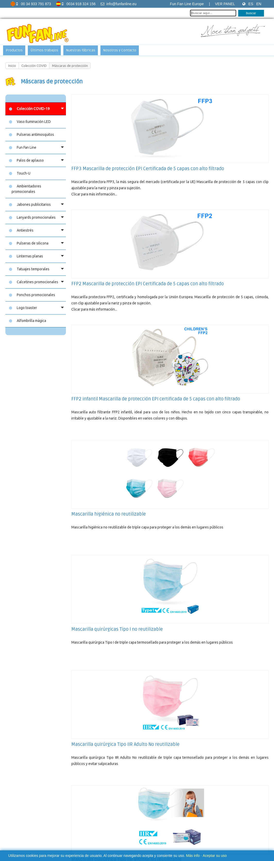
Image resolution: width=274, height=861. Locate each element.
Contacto (148, 824)
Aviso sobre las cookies (121, 824)
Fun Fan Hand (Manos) (94, 767)
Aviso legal (91, 824)
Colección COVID (34, 65)
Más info (193, 856)
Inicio (12, 65)
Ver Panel (225, 4)
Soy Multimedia (179, 838)
